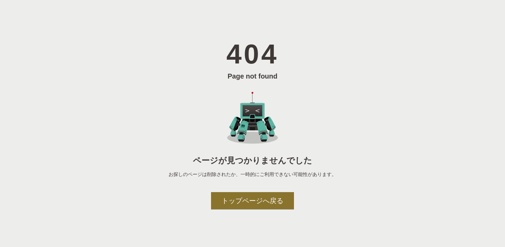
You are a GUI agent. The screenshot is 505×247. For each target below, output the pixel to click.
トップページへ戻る (252, 200)
